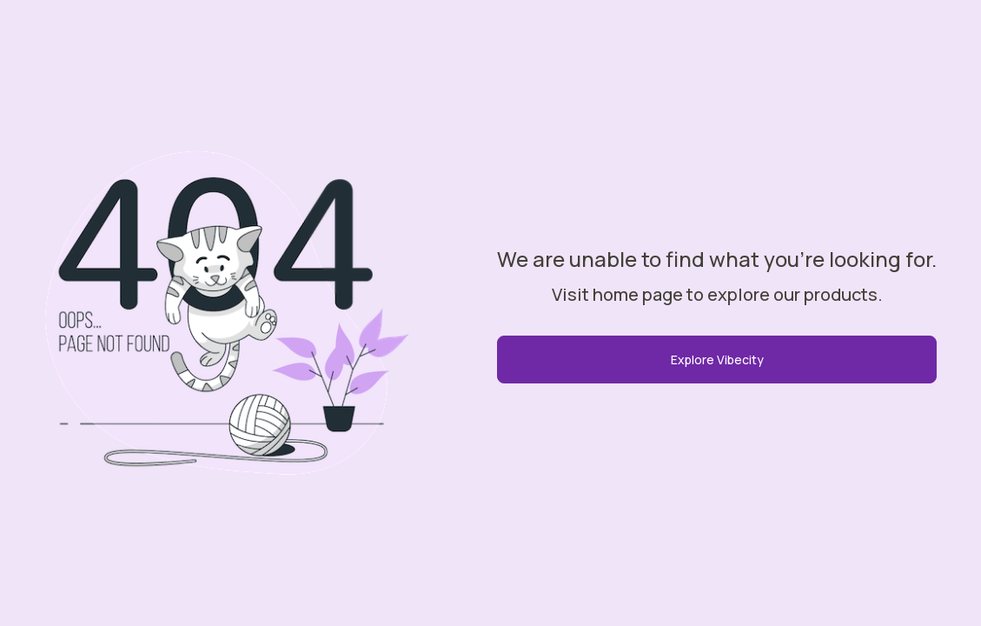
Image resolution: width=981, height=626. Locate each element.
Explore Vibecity (717, 359)
